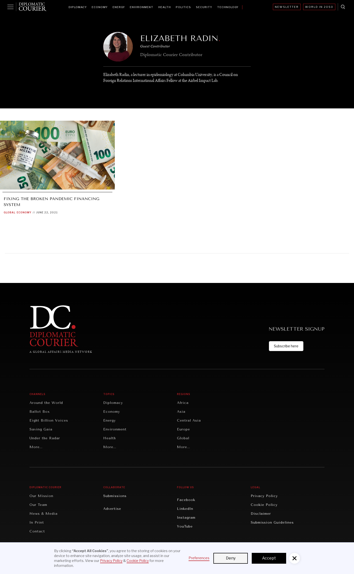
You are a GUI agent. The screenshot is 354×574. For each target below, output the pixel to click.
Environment (141, 7)
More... (36, 447)
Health (164, 7)
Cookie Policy (264, 505)
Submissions (115, 496)
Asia (181, 412)
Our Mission (41, 496)
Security (204, 7)
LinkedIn (185, 509)
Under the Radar (45, 438)
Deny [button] (231, 558)
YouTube (185, 526)
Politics (183, 7)
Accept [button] (269, 558)
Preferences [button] (199, 558)
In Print (37, 522)
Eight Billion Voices (49, 420)
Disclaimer (261, 514)
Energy (119, 7)
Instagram (186, 517)
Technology (227, 7)
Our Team (38, 505)
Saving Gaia (41, 429)
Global (9, 212)
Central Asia (189, 420)
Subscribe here (286, 346)
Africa (183, 403)
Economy (100, 7)
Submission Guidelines (272, 522)
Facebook (186, 500)
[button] (294, 558)
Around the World (46, 403)
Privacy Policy (264, 496)
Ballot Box (40, 412)
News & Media (44, 514)
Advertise (112, 509)
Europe (183, 429)
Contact (37, 531)
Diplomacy (78, 7)
